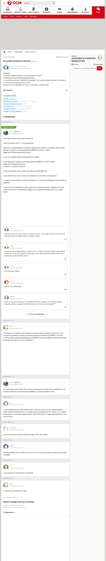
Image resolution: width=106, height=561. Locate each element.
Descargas (85, 10)
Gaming (59, 10)
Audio (25, 16)
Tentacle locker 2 (9, 109)
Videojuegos (33, 16)
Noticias (75, 64)
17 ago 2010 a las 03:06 (16, 468)
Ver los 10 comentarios (36, 314)
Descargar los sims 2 (11, 101)
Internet (12, 16)
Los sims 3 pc (8, 106)
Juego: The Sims (30, 52)
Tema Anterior (9, 57)
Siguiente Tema (61, 57)
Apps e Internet (33, 10)
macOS (5, 16)
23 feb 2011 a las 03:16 (16, 283)
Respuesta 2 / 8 (8, 320)
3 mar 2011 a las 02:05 (16, 328)
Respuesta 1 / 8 (8, 122)
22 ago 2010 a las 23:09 (16, 430)
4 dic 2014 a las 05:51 (24, 68)
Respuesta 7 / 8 (8, 460)
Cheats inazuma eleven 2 (12, 111)
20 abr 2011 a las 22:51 (16, 298)
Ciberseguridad (72, 10)
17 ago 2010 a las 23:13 (16, 486)
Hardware (19, 16)
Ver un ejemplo (98, 64)
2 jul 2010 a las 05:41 (16, 248)
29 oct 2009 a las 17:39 (16, 384)
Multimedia (46, 10)
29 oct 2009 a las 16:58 (16, 134)
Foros (98, 10)
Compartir (9, 90)
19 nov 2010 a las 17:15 (16, 448)
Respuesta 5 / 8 (8, 422)
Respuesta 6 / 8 (8, 440)
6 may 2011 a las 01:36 (16, 405)
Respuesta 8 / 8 (8, 478)
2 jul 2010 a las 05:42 (16, 268)
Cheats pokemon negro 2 (12, 104)
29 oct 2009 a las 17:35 (16, 230)
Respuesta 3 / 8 (8, 377)
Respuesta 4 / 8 (8, 397)
